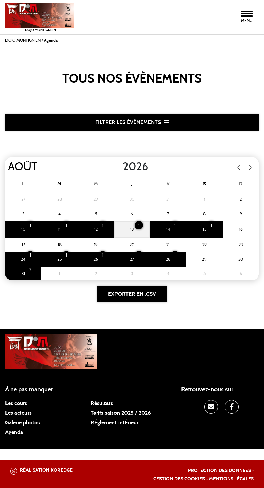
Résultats (102, 403)
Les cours (16, 403)
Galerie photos (22, 422)
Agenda (14, 432)
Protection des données (219, 470)
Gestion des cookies (179, 479)
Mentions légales (231, 479)
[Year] (117, 166)
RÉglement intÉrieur (115, 422)
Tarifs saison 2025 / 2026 (121, 413)
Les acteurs (18, 413)
